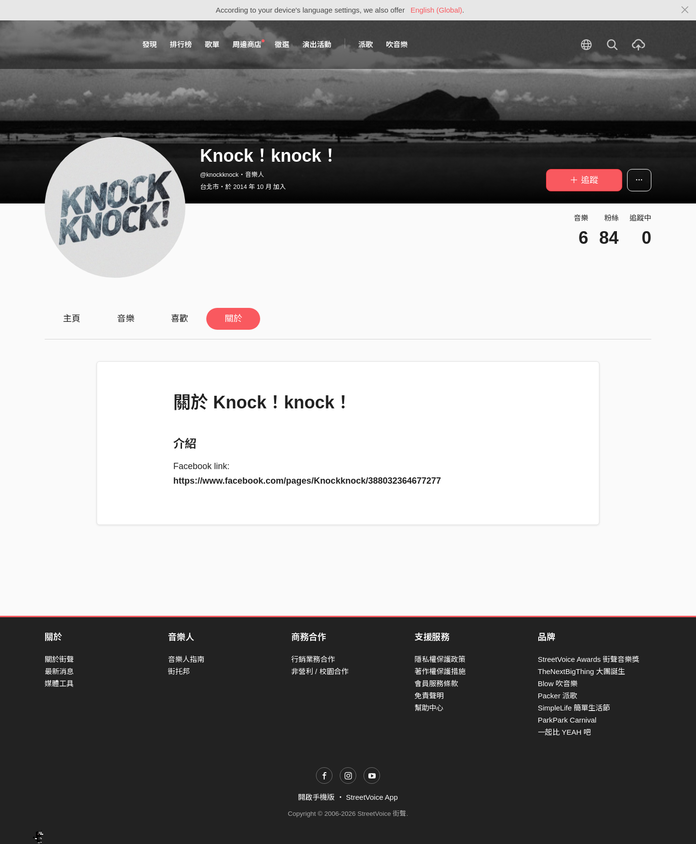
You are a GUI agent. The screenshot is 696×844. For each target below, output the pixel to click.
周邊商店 (248, 44)
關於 (233, 318)
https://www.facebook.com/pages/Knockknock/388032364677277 (307, 481)
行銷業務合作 (313, 659)
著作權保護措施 (439, 671)
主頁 (72, 318)
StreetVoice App (372, 797)
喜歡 (179, 318)
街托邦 (179, 671)
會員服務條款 (436, 683)
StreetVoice (85, 45)
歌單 (212, 44)
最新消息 (59, 671)
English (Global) (437, 10)
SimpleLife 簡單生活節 (574, 708)
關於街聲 (59, 659)
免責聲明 (429, 696)
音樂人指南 (186, 659)
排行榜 (181, 44)
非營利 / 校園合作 (319, 671)
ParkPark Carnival (567, 720)
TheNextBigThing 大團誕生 (581, 671)
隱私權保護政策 (439, 659)
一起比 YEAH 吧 (564, 732)
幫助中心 (429, 708)
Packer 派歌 (557, 696)
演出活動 (316, 44)
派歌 (365, 44)
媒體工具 (59, 683)
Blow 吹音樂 (558, 683)
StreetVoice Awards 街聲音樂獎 (588, 659)
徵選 (282, 44)
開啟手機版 (316, 797)
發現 (149, 44)
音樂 (125, 318)
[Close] (685, 10)
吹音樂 (397, 44)
